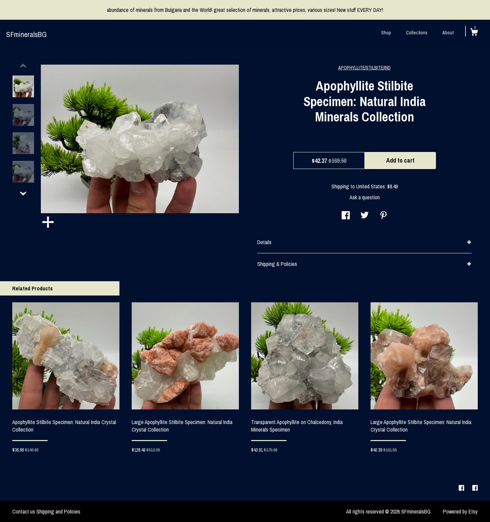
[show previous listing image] (23, 66)
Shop (386, 33)
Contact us (23, 511)
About (448, 33)
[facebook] (462, 488)
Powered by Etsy (460, 511)
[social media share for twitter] (365, 216)
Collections (416, 33)
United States (370, 186)
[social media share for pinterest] (383, 216)
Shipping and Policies (58, 511)
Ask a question (364, 197)
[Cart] (474, 33)
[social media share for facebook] (346, 216)
